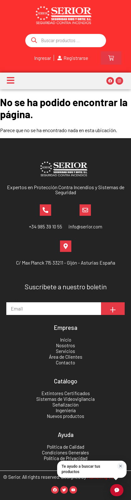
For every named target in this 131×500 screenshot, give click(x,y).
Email (12, 299)
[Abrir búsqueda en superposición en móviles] (65, 40)
